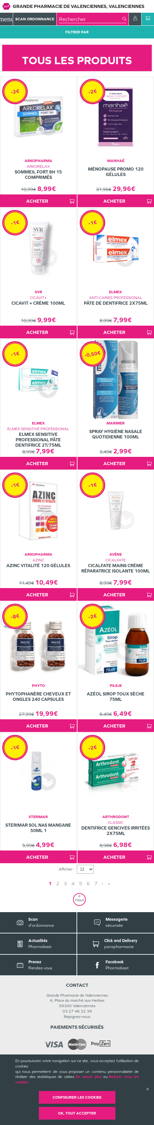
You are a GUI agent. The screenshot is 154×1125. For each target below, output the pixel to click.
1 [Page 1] (50, 883)
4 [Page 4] (73, 883)
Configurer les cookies (77, 1097)
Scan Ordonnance (34, 19)
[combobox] (90, 19)
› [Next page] (102, 883)
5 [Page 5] (80, 883)
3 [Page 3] (65, 883)
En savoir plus (89, 1076)
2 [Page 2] (57, 883)
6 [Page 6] (88, 883)
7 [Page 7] (96, 883)
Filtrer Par (77, 32)
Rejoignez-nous (77, 1016)
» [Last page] (109, 883)
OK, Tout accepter (77, 1113)
